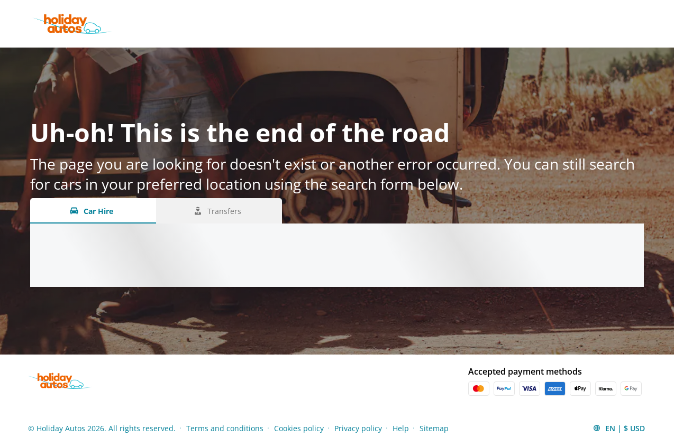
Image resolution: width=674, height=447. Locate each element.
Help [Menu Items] (401, 428)
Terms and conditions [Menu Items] (224, 428)
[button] (618, 428)
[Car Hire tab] (93, 211)
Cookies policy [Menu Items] (299, 428)
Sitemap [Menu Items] (434, 428)
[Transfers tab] (219, 211)
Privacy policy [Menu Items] (358, 428)
